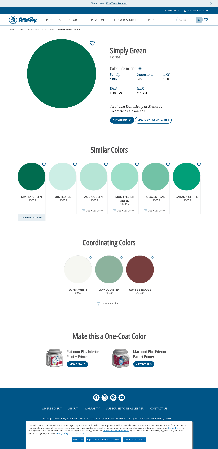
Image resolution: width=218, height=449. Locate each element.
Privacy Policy (174, 428)
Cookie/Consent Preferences (116, 430)
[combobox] (189, 20)
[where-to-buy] (168, 10)
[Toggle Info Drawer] (140, 68)
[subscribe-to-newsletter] (194, 10)
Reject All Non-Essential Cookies (103, 439)
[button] (150, 108)
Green (113, 79)
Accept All (78, 439)
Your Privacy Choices (134, 439)
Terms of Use (79, 433)
